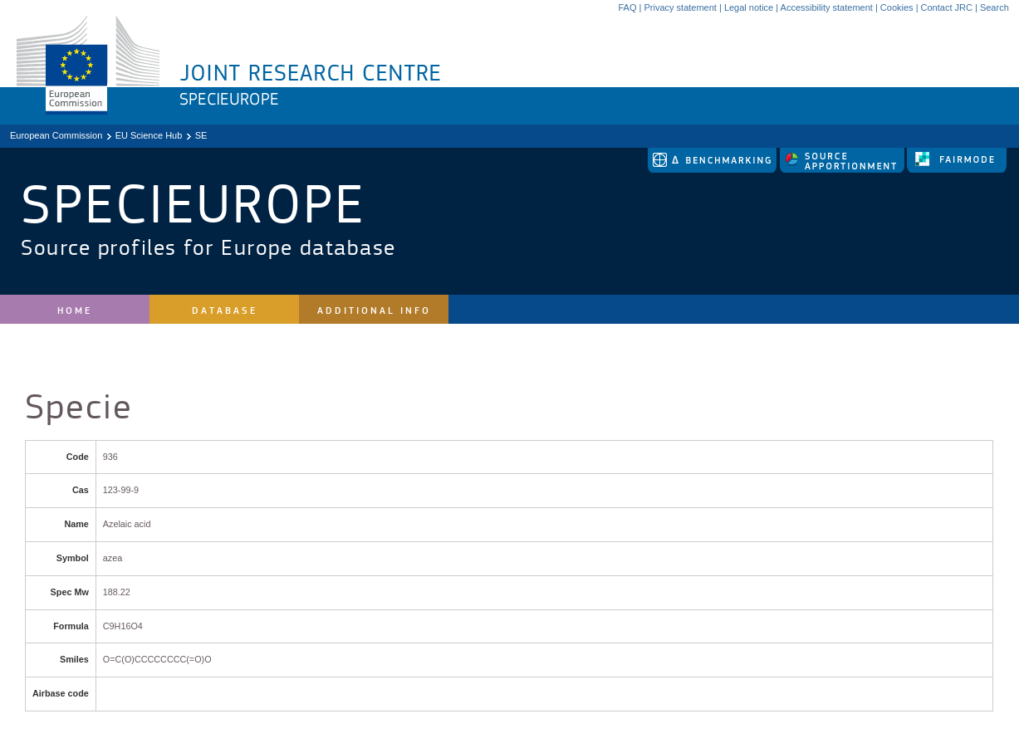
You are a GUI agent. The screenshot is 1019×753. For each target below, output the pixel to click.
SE (201, 135)
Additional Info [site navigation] (374, 311)
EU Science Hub (149, 135)
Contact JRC (946, 7)
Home (74, 311)
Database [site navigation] (224, 311)
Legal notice (748, 7)
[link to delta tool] (713, 169)
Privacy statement (680, 7)
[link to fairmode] (957, 169)
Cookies (897, 7)
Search (994, 7)
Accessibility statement (827, 7)
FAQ (627, 7)
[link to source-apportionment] (843, 169)
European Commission (56, 135)
